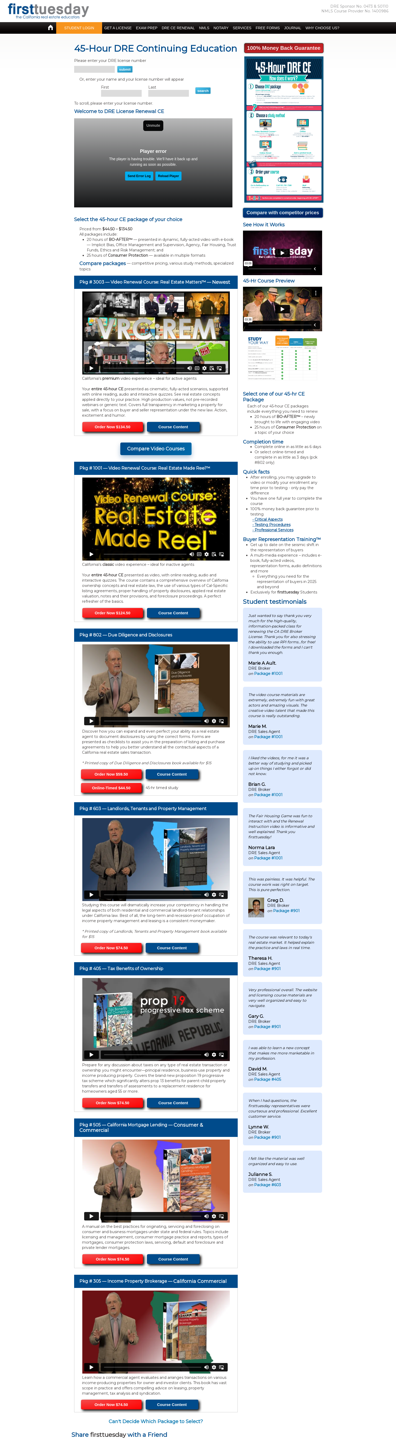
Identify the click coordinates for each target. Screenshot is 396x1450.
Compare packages (102, 263)
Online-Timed (111, 788)
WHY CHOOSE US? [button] (322, 28)
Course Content (173, 427)
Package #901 (286, 910)
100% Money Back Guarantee (284, 48)
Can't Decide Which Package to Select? (156, 1421)
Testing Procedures (272, 524)
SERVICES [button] (242, 28)
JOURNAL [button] (292, 28)
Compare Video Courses (156, 449)
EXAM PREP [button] (147, 28)
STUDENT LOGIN (79, 28)
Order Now (111, 774)
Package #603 (267, 1185)
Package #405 (267, 1079)
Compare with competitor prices (282, 212)
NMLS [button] (204, 28)
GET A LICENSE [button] (118, 28)
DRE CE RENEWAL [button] (178, 28)
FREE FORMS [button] (268, 28)
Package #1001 (268, 673)
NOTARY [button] (220, 28)
